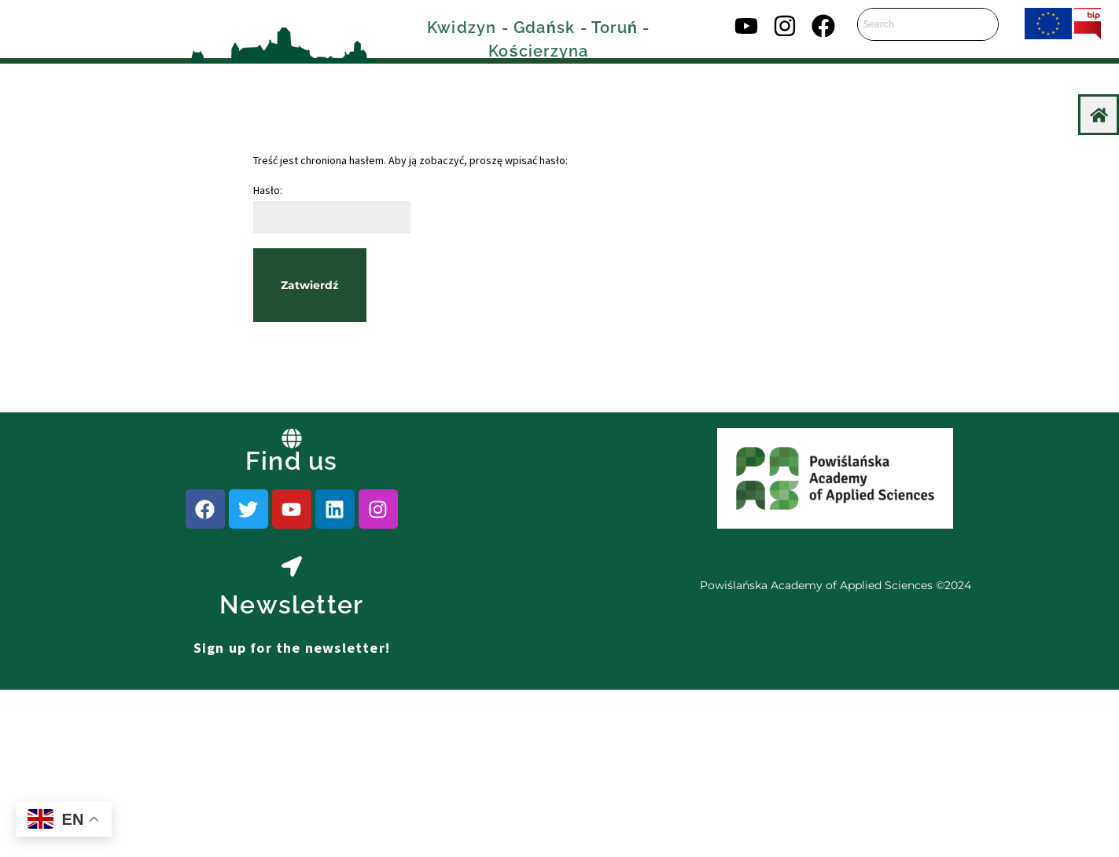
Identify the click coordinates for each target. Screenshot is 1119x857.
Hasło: (331, 208)
